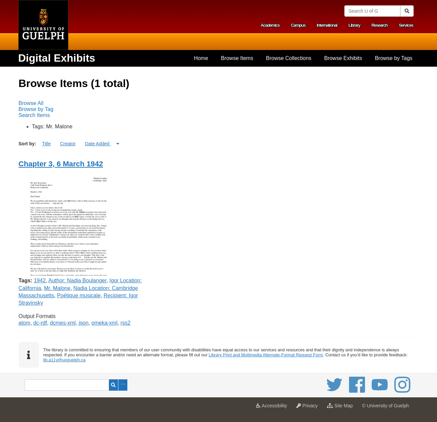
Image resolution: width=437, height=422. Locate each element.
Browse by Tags (394, 58)
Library (354, 25)
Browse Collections (288, 58)
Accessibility (273, 407)
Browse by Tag (36, 109)
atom (25, 323)
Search (113, 385)
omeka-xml (104, 323)
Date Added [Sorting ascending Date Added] (98, 143)
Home (201, 58)
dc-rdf (40, 323)
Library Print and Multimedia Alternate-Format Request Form (266, 354)
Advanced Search (122, 385)
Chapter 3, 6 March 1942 (61, 164)
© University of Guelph (385, 405)
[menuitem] (200, 58)
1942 (40, 280)
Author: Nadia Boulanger (77, 280)
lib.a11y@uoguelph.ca (64, 359)
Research (379, 25)
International (327, 25)
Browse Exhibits (343, 58)
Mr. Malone (57, 288)
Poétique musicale (79, 295)
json (83, 323)
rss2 (125, 323)
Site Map (341, 407)
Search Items (34, 115)
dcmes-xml (63, 323)
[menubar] (219, 109)
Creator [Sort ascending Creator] (68, 143)
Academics (270, 25)
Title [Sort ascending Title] (46, 143)
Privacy (308, 407)
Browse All (31, 103)
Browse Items (237, 58)
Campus (298, 25)
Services (406, 25)
